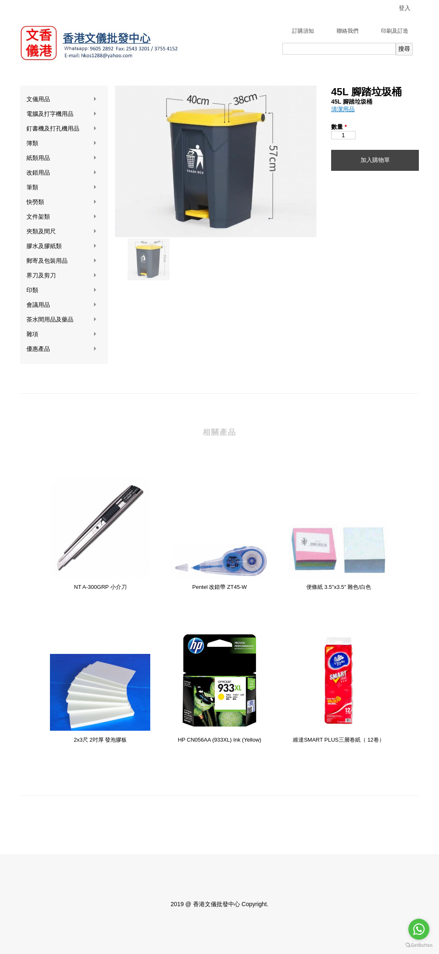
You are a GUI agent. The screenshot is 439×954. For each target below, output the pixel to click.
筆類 (61, 187)
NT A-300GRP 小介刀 (100, 587)
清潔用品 (343, 109)
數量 (339, 126)
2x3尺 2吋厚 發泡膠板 (100, 740)
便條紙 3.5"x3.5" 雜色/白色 (338, 587)
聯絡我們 (347, 31)
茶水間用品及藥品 (61, 319)
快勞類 (61, 202)
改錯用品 (61, 172)
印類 (61, 290)
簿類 (61, 143)
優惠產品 (61, 349)
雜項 (61, 334)
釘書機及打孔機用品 (61, 128)
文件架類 (61, 216)
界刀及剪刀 (61, 275)
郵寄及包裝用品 (61, 260)
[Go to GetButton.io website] (418, 945)
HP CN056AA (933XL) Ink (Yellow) (219, 740)
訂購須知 (303, 31)
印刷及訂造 (394, 31)
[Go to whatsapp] (418, 929)
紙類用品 (61, 158)
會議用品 (61, 304)
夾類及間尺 (61, 231)
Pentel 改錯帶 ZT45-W (219, 587)
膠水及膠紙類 (61, 246)
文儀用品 (61, 99)
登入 (404, 8)
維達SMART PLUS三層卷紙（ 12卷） (338, 740)
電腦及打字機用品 (61, 114)
